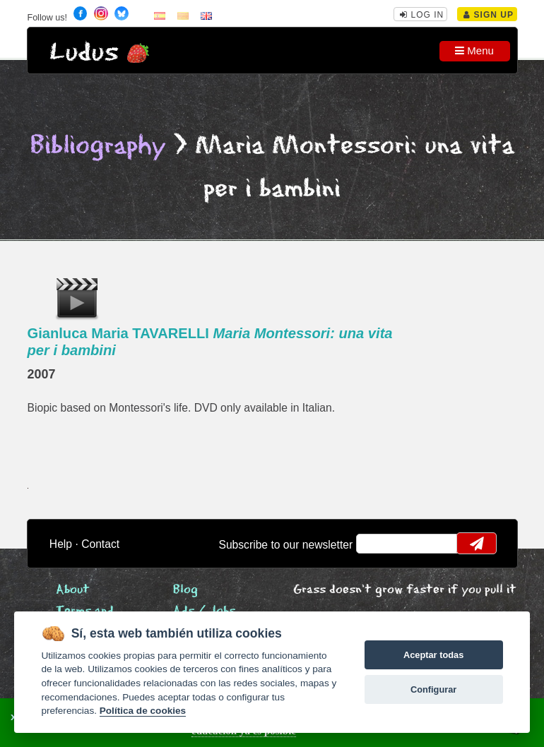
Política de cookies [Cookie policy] (143, 710)
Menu (474, 50)
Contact (100, 544)
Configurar (433, 689)
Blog (185, 590)
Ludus (84, 52)
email (375, 543)
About (73, 590)
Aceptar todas (433, 655)
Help (60, 544)
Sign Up (488, 15)
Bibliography (98, 146)
